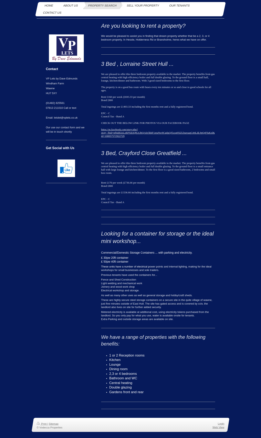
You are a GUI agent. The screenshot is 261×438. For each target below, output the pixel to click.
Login (221, 423)
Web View (218, 427)
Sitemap (54, 423)
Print (42, 423)
